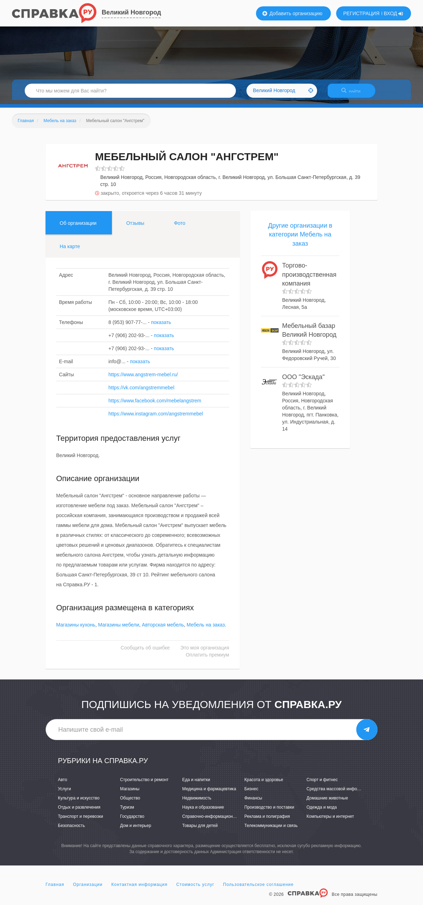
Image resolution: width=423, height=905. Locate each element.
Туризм (127, 811)
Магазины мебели (118, 629)
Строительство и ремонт (144, 783)
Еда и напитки (196, 783)
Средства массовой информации (339, 793)
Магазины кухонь (75, 629)
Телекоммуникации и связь (271, 830)
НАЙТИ (354, 93)
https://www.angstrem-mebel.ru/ (143, 379)
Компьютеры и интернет (330, 821)
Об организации (78, 227)
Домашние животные (327, 802)
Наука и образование (203, 811)
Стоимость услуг (195, 888)
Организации (88, 888)
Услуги (64, 793)
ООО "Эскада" (303, 381)
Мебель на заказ (206, 629)
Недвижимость (197, 802)
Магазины (129, 793)
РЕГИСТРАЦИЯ (361, 13)
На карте (70, 250)
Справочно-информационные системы (220, 821)
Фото (179, 227)
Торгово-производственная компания (309, 278)
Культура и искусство (79, 802)
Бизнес (251, 793)
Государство (132, 821)
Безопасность (71, 830)
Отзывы (135, 227)
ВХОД (393, 13)
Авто (62, 783)
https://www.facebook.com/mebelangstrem (154, 405)
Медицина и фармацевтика (209, 793)
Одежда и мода (321, 811)
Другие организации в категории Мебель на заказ (300, 238)
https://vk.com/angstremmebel (141, 392)
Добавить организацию (292, 13)
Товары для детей (200, 830)
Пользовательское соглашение (258, 888)
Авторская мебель (163, 629)
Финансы (253, 802)
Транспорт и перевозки (80, 821)
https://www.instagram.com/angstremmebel (155, 418)
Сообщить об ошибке (145, 652)
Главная (55, 888)
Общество (130, 802)
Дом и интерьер (135, 830)
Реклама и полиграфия (267, 821)
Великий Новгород (131, 12)
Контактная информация (139, 888)
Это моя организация (204, 652)
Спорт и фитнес (322, 783)
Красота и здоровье (263, 783)
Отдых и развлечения (79, 811)
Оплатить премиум (207, 659)
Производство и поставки (269, 811)
